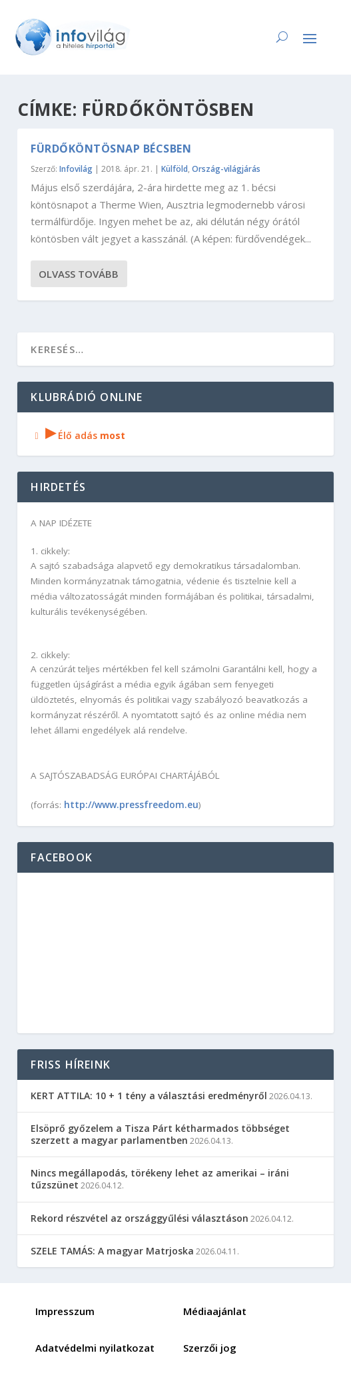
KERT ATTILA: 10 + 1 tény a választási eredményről (149, 1095)
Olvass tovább (79, 273)
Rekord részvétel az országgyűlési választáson (139, 1218)
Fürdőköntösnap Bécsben (111, 148)
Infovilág (76, 169)
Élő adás (78, 435)
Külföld (174, 169)
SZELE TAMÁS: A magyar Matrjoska (112, 1250)
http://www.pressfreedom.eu (131, 804)
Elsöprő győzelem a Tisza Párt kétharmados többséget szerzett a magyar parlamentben (160, 1134)
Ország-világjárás (226, 169)
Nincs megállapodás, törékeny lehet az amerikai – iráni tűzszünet (160, 1178)
